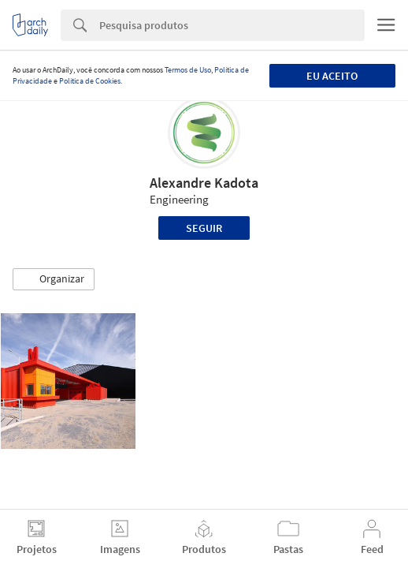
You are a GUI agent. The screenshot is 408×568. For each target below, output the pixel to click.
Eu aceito (332, 76)
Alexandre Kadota (204, 183)
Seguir (204, 228)
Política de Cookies (90, 81)
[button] (54, 279)
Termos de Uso (188, 70)
